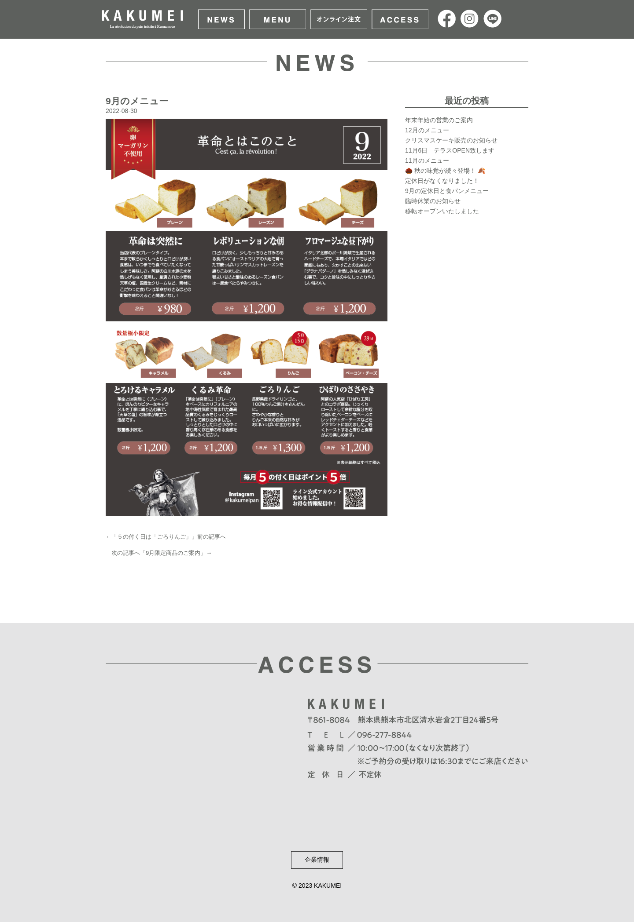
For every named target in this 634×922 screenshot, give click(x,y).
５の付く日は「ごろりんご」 (154, 536)
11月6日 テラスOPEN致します (449, 150)
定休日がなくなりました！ (442, 180)
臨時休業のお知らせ (433, 200)
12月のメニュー (427, 130)
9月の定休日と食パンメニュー (447, 190)
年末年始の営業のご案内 (439, 120)
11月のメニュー (427, 160)
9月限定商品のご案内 (173, 553)
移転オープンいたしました (442, 211)
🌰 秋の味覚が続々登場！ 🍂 (445, 170)
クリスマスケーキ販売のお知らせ (451, 140)
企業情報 (317, 859)
